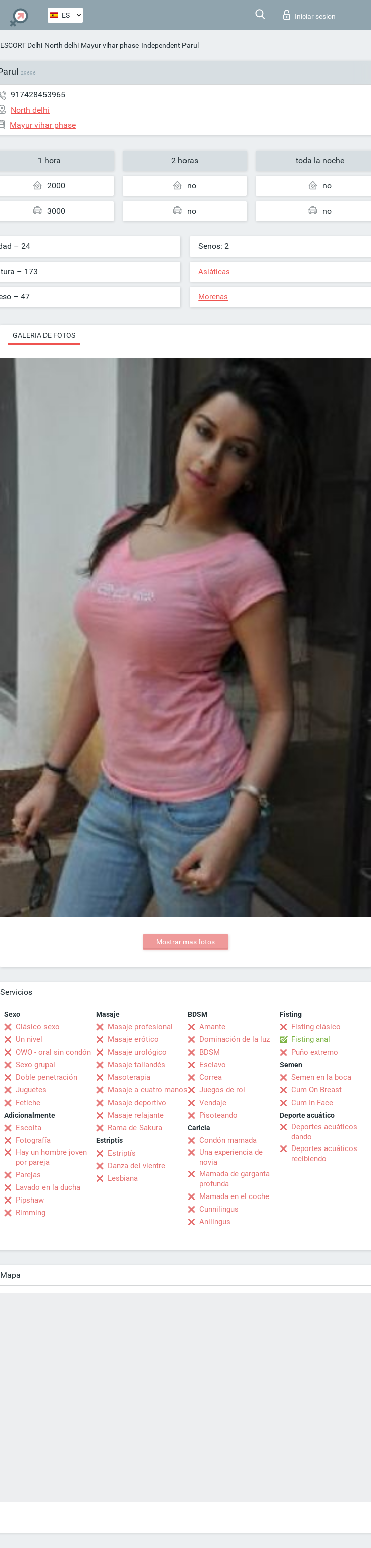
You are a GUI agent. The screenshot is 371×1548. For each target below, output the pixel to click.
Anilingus (214, 1221)
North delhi (61, 45)
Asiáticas (214, 271)
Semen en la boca (321, 1077)
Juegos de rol (222, 1089)
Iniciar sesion (309, 14)
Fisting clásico (316, 1026)
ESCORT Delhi (21, 45)
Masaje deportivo (137, 1102)
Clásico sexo (38, 1026)
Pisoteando (218, 1115)
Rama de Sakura (135, 1127)
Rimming (30, 1212)
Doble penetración (46, 1077)
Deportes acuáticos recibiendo (324, 1153)
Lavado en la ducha (48, 1187)
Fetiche (28, 1102)
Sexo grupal (35, 1064)
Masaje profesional (140, 1026)
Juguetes (31, 1089)
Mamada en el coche (234, 1196)
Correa (210, 1077)
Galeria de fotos (44, 335)
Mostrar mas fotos (185, 942)
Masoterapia (129, 1077)
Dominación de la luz (234, 1039)
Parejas (28, 1174)
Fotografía (33, 1140)
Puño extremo (314, 1052)
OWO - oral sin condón (53, 1052)
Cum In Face (312, 1102)
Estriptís (122, 1153)
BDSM (209, 1052)
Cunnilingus (219, 1209)
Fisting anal (310, 1039)
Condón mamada (228, 1140)
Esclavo (212, 1064)
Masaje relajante (136, 1115)
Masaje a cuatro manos (148, 1089)
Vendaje (212, 1102)
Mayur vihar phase (110, 45)
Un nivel (29, 1039)
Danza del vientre (136, 1165)
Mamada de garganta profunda (234, 1178)
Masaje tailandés (136, 1064)
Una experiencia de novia (231, 1157)
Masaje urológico (137, 1052)
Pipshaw (30, 1200)
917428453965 (38, 94)
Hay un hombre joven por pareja (51, 1157)
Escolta (28, 1127)
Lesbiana (123, 1178)
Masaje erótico (133, 1039)
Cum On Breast (316, 1089)
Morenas (213, 297)
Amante (212, 1026)
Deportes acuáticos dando (324, 1131)
